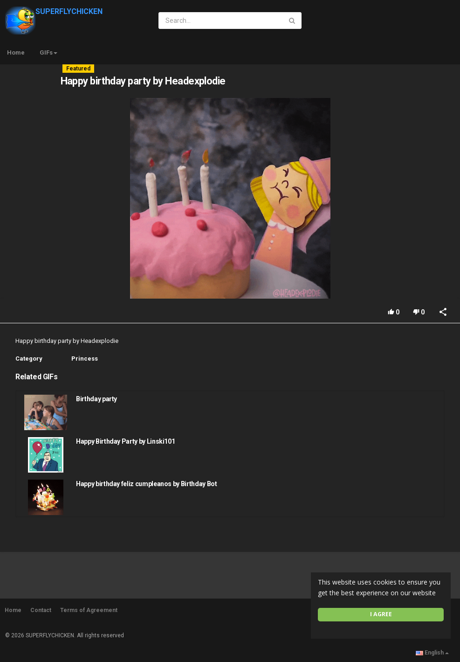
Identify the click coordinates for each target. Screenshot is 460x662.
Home (16, 52)
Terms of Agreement (88, 610)
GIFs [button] (48, 52)
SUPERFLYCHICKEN (54, 11)
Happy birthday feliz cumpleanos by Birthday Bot (146, 484)
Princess (84, 358)
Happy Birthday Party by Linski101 (125, 441)
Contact (40, 610)
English (432, 652)
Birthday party (96, 399)
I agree (381, 614)
